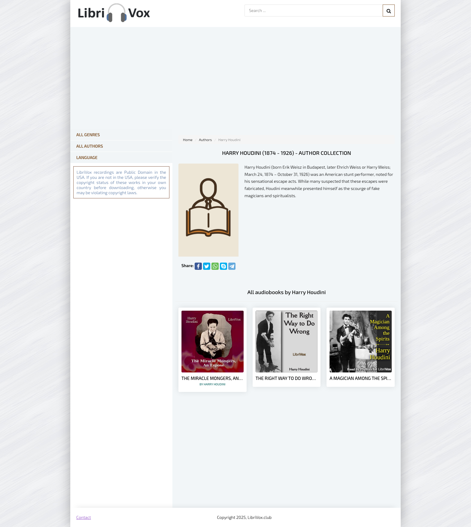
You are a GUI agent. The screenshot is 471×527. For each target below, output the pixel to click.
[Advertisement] (286, 460)
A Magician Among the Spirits (361, 378)
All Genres (88, 134)
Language (87, 157)
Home (188, 139)
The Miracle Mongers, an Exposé (212, 380)
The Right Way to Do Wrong (287, 378)
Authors (205, 139)
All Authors (89, 146)
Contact (83, 517)
